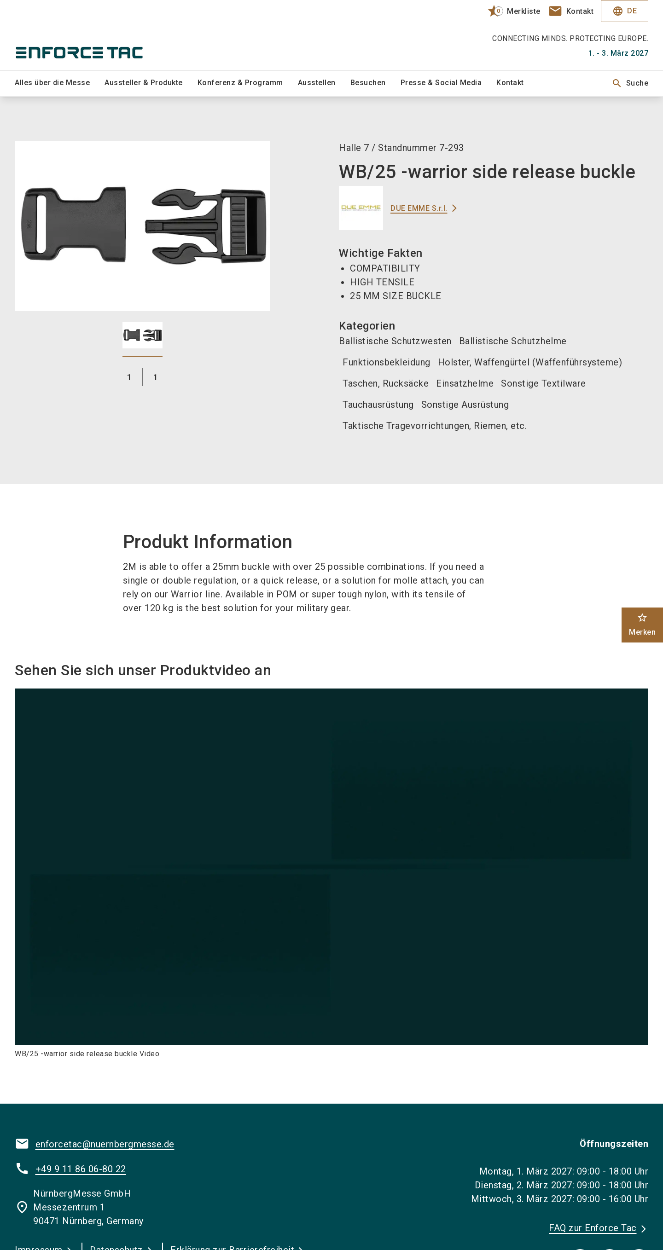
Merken (642, 624)
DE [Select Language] (624, 11)
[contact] (571, 11)
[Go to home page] (88, 35)
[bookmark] (510, 11)
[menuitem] (60, 83)
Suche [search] (630, 83)
